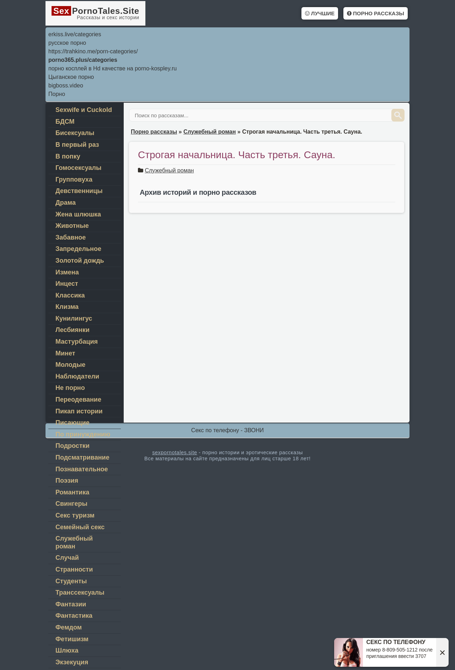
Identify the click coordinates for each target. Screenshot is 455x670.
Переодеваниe (78, 399)
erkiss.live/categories (74, 34)
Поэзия (66, 480)
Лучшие (319, 13)
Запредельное (78, 248)
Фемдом (68, 627)
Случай (67, 557)
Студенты (71, 581)
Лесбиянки (72, 329)
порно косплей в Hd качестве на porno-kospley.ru (112, 68)
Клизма (67, 306)
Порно (56, 94)
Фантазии (70, 604)
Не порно (70, 387)
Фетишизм (72, 639)
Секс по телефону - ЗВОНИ (227, 430)
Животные (72, 225)
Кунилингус (73, 318)
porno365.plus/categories (82, 60)
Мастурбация (76, 341)
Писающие (72, 422)
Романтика (72, 492)
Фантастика (73, 615)
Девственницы (79, 190)
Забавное (70, 237)
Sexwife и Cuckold (83, 109)
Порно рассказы (375, 13)
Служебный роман (169, 170)
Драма (65, 202)
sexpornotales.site (174, 452)
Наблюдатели (77, 376)
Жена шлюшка (78, 214)
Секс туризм (75, 515)
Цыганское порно (71, 77)
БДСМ (65, 121)
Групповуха (73, 179)
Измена (67, 272)
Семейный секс (80, 527)
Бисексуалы (74, 132)
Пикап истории (79, 411)
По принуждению (82, 434)
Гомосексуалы (78, 167)
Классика (70, 295)
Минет (65, 353)
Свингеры (71, 503)
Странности (74, 569)
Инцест (66, 283)
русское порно (67, 43)
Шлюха (66, 650)
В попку (67, 156)
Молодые (70, 364)
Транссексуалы (80, 592)
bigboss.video (65, 85)
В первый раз (77, 144)
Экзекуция (71, 662)
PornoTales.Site (95, 13)
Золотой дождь (79, 260)
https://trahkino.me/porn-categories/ (93, 51)
